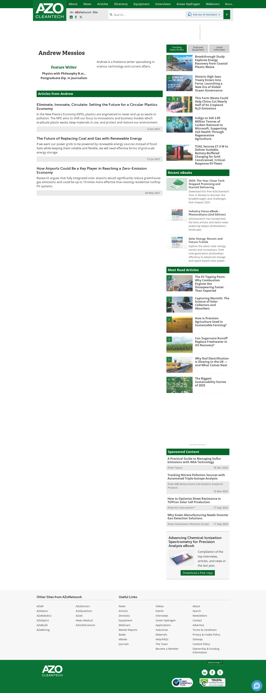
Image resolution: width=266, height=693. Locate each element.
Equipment (125, 611)
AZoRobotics (44, 606)
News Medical (84, 611)
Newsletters (200, 606)
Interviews (162, 606)
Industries (162, 621)
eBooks (123, 630)
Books (122, 625)
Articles (123, 602)
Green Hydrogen (166, 611)
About (196, 597)
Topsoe (178, 460)
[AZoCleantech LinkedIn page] (71, 17)
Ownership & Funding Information (206, 641)
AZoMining (43, 621)
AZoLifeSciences (85, 616)
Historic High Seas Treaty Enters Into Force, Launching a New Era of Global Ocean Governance (212, 83)
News (122, 597)
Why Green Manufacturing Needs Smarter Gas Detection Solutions (196, 508)
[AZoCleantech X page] (220, 663)
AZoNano (42, 602)
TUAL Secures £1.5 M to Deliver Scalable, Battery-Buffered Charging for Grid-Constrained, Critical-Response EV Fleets (210, 149)
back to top (215, 653)
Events (160, 602)
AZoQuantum (84, 602)
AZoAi (79, 606)
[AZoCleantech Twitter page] (80, 17)
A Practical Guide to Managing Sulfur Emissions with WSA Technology (193, 452)
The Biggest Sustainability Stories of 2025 (211, 374)
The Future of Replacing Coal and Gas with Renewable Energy (89, 138)
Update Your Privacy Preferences (64, 688)
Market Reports (128, 621)
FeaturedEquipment (198, 48)
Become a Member (167, 640)
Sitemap (198, 630)
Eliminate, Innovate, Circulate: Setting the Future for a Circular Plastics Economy (97, 106)
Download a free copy (198, 564)
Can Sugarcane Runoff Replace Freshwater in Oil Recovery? (210, 334)
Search (197, 602)
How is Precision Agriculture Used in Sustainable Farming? (209, 314)
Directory (124, 606)
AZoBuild (42, 616)
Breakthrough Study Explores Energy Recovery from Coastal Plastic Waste (210, 61)
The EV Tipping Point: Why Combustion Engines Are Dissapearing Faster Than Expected (212, 275)
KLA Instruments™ (184, 499)
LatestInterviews (219, 48)
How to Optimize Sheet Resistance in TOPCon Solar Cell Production (193, 492)
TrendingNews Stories (177, 48)
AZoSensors (83, 597)
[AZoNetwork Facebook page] (75, 17)
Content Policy (201, 635)
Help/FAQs (162, 630)
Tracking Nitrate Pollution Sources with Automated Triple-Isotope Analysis (195, 468)
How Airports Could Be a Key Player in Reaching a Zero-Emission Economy (92, 170)
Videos (160, 597)
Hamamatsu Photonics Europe (191, 515)
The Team (162, 635)
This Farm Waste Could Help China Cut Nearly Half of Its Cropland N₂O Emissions (211, 102)
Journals (124, 635)
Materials (161, 625)
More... (225, 4)
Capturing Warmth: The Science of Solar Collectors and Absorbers (212, 294)
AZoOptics (43, 611)
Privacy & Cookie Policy (206, 625)
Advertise (198, 616)
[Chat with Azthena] (256, 685)
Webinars (124, 616)
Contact (197, 611)
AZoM (40, 597)
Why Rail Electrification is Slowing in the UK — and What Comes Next (211, 354)
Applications (163, 616)
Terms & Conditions (205, 621)
